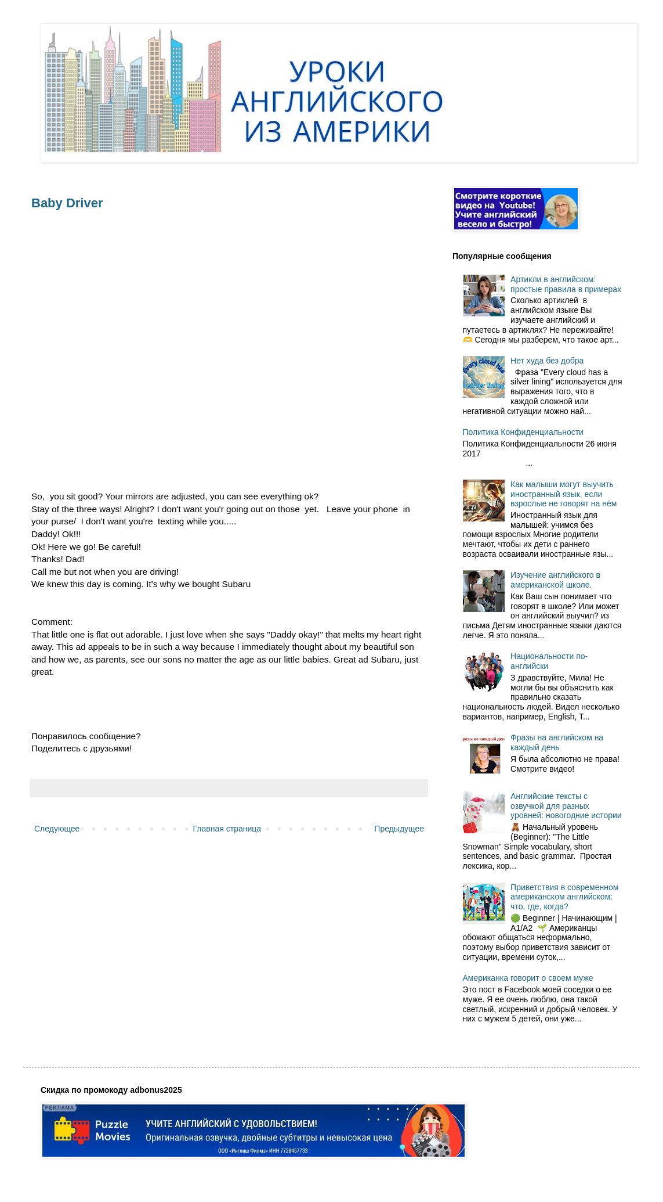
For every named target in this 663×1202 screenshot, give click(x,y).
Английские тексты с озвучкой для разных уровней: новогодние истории (566, 805)
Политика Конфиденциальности (523, 432)
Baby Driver (67, 203)
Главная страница (227, 828)
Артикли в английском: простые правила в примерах (565, 284)
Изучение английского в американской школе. (555, 579)
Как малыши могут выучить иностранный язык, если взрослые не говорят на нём (563, 494)
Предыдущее (399, 828)
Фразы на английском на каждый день (556, 742)
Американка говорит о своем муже (528, 978)
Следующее (56, 828)
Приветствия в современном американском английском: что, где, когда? (564, 897)
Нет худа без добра (547, 360)
